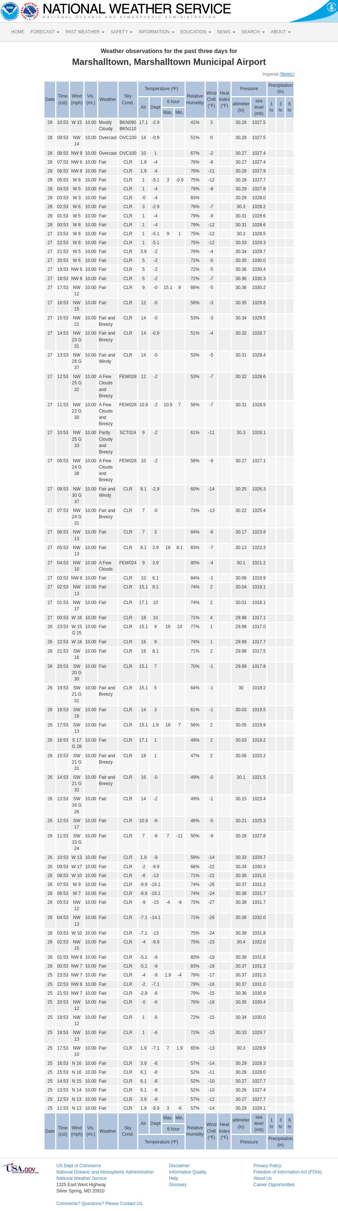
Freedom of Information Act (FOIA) (288, 1172)
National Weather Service (81, 1178)
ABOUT (281, 32)
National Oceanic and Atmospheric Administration (105, 1172)
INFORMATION (156, 32)
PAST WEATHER (85, 32)
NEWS (226, 32)
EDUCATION (195, 32)
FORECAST (44, 32)
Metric (287, 74)
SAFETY (121, 32)
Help (173, 1178)
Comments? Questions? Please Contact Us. (99, 1203)
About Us (263, 1178)
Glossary (177, 1184)
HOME (17, 32)
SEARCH (253, 32)
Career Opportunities (274, 1184)
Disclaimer (179, 1165)
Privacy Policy (267, 1165)
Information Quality (187, 1172)
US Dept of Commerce (78, 1165)
